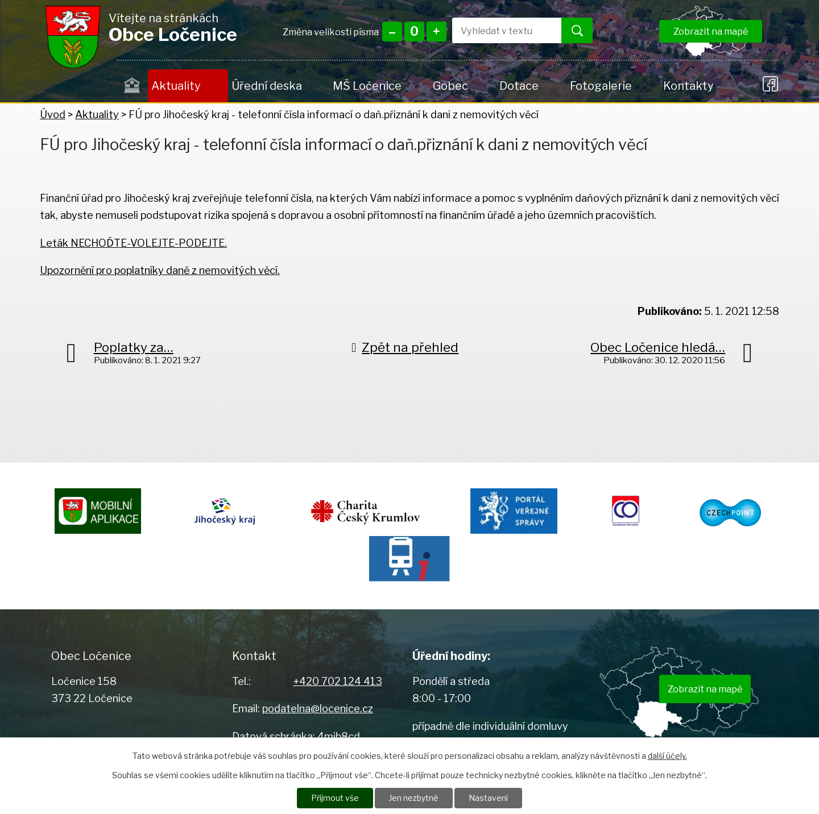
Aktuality (175, 86)
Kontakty (688, 86)
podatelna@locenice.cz (317, 709)
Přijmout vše (335, 798)
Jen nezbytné (414, 798)
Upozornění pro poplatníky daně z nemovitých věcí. (160, 270)
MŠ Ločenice (367, 86)
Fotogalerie (601, 86)
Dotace (519, 86)
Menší (392, 31)
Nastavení (488, 798)
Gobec (450, 86)
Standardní (414, 31)
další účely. (667, 755)
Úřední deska (266, 86)
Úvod (132, 85)
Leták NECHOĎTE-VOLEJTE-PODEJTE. (133, 243)
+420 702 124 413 (337, 681)
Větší (436, 31)
